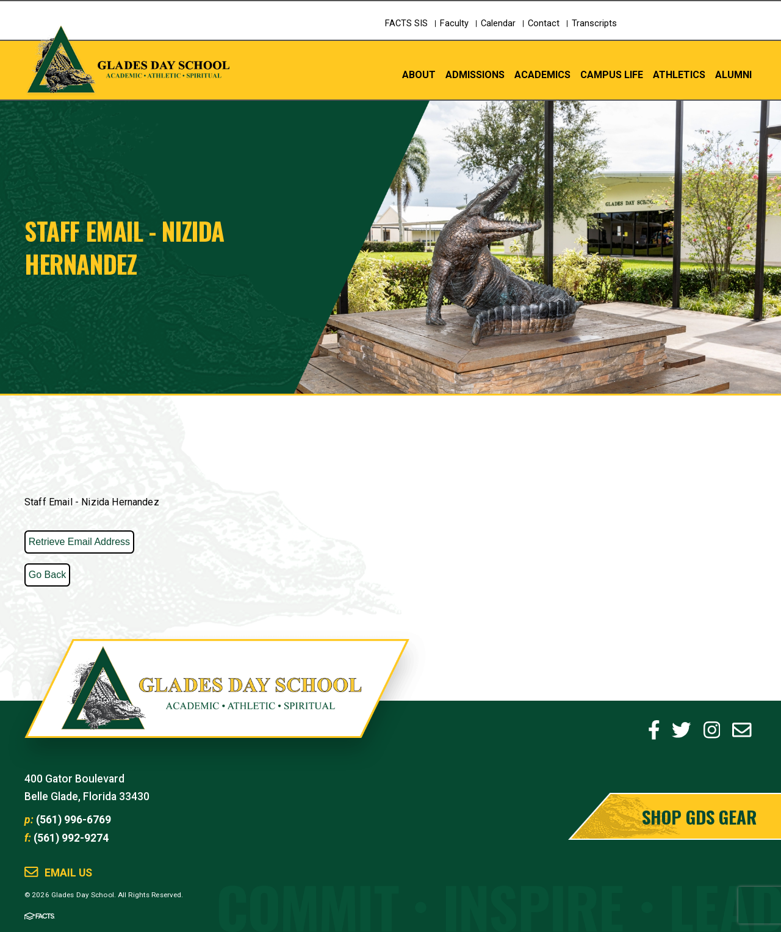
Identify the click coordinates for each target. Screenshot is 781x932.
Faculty (454, 23)
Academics (542, 74)
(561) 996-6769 (73, 820)
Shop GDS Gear (699, 816)
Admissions (475, 74)
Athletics (679, 74)
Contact (544, 23)
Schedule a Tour (704, 33)
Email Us (68, 873)
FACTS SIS (406, 23)
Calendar (498, 23)
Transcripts (594, 23)
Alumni (733, 74)
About (419, 74)
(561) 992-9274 (71, 838)
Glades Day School (216, 700)
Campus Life (611, 74)
